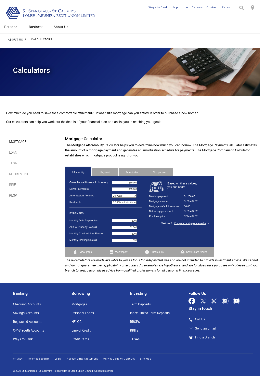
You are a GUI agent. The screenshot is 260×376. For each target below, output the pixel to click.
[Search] (241, 8)
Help (175, 7)
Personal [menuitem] (11, 27)
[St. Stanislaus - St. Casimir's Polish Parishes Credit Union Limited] (61, 12)
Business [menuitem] (36, 27)
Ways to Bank (158, 7)
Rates (226, 7)
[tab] (32, 142)
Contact (212, 7)
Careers (197, 7)
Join (185, 7)
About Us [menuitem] (61, 27)
